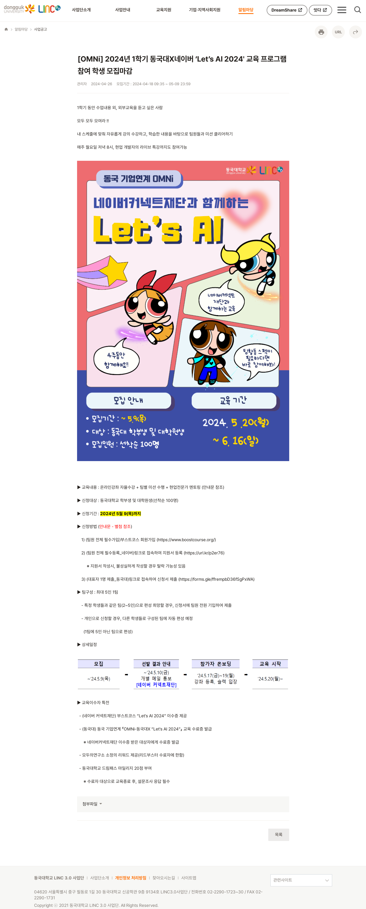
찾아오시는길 (164, 878)
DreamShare (287, 10)
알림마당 (245, 9)
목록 (278, 834)
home (6, 29)
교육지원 (163, 9)
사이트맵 (188, 878)
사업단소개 (81, 9)
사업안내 (122, 9)
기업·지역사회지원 (204, 9)
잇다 (320, 10)
